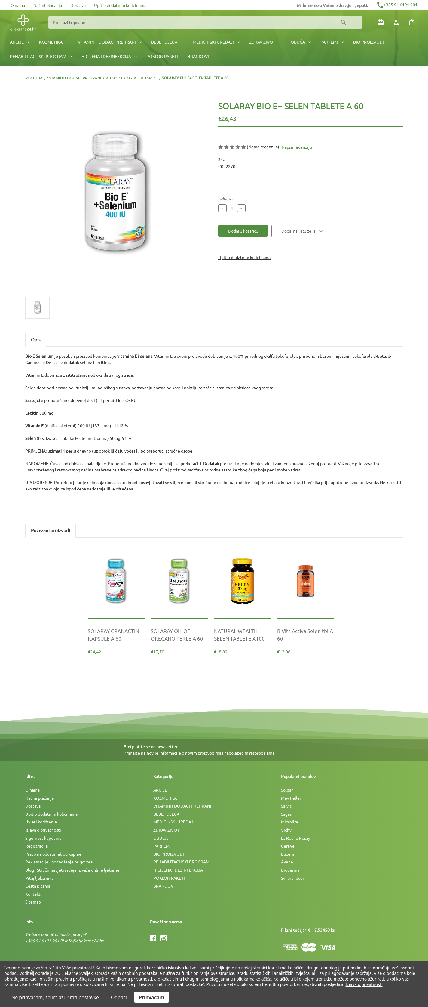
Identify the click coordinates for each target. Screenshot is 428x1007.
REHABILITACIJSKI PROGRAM (41, 56)
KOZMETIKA (53, 42)
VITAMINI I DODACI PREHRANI (110, 42)
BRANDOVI (198, 56)
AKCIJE (19, 42)
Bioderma (290, 870)
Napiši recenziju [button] (297, 147)
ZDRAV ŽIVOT (265, 42)
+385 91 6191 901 (396, 4)
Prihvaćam (151, 997)
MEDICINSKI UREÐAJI (216, 42)
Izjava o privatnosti (43, 829)
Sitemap (33, 901)
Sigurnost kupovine (43, 838)
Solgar (287, 789)
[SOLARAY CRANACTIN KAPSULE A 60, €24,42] (116, 634)
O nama (18, 5)
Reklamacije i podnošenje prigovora (59, 861)
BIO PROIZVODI (368, 42)
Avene (287, 861)
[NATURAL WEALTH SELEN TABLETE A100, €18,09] (242, 634)
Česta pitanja (37, 885)
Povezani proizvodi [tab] (50, 530)
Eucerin (288, 854)
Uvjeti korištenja (41, 821)
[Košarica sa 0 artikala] (412, 22)
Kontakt (33, 894)
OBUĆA (301, 42)
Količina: (225, 198)
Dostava (78, 5)
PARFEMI (332, 42)
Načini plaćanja (47, 5)
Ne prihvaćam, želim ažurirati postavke (55, 997)
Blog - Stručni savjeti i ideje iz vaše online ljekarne (72, 870)
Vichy (286, 829)
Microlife (289, 821)
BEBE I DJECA (167, 42)
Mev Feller (291, 798)
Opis (36, 339)
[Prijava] (396, 22)
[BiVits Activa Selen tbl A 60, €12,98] (305, 634)
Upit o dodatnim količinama (120, 5)
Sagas (286, 814)
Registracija (36, 845)
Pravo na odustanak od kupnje (53, 854)
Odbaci (119, 997)
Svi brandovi (292, 878)
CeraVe (288, 845)
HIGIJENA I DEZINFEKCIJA (109, 56)
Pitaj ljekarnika (39, 878)
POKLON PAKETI (162, 56)
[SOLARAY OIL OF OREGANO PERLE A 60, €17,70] (179, 634)
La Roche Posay (295, 838)
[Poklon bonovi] (380, 22)
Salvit (286, 805)
